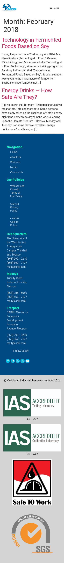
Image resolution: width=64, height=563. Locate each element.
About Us (15, 157)
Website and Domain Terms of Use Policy (17, 190)
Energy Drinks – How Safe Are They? (27, 93)
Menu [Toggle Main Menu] (54, 8)
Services (15, 162)
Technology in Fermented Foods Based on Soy (31, 43)
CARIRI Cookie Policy (14, 222)
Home (13, 151)
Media (13, 167)
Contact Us (16, 172)
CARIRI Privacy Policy (14, 207)
